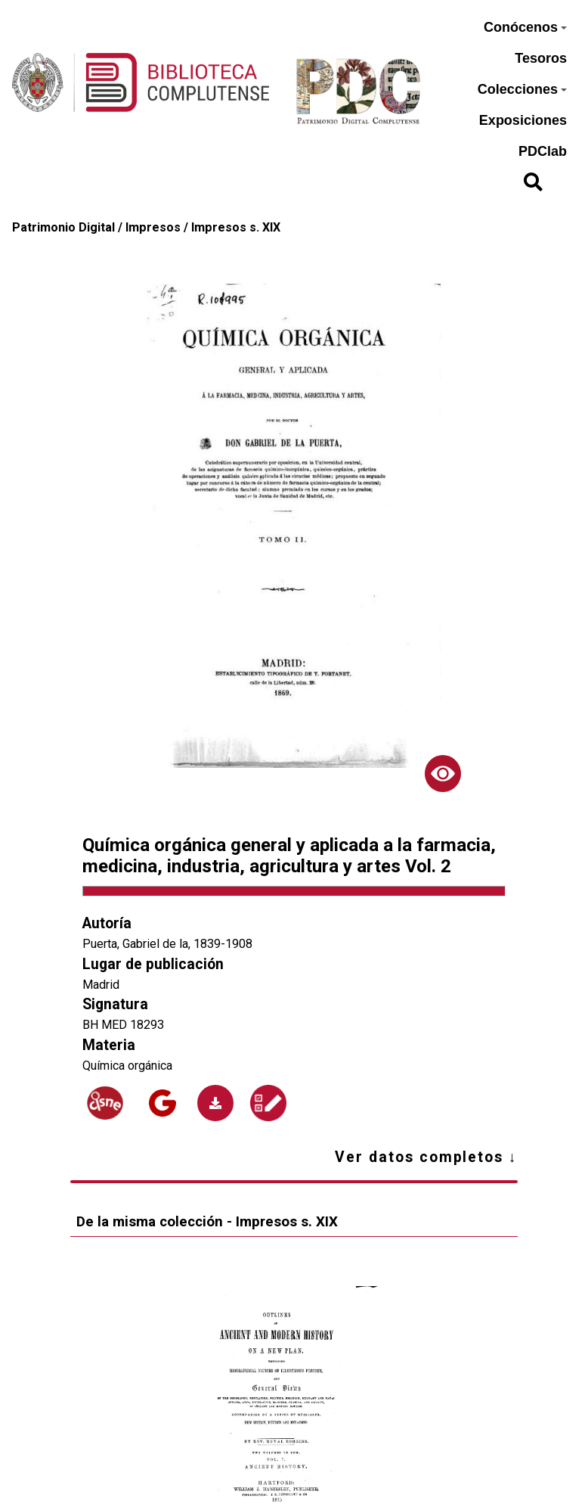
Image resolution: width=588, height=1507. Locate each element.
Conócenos (525, 27)
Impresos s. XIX (235, 227)
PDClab (542, 151)
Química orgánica (127, 1065)
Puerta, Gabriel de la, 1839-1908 (167, 944)
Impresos (153, 227)
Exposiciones (523, 120)
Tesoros (541, 58)
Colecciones (522, 89)
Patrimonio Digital (63, 227)
